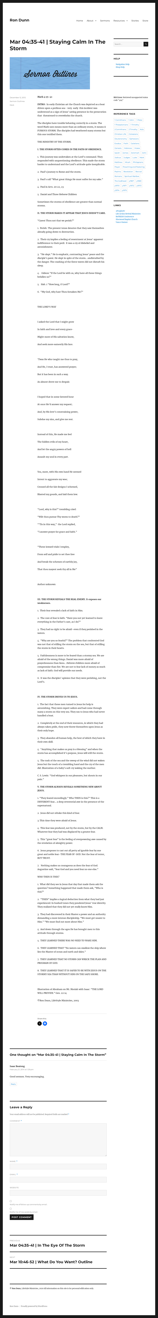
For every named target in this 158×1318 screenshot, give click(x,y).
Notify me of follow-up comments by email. (28, 1204)
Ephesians (134, 139)
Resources (119, 20)
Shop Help (120, 67)
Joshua (118, 157)
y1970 (117, 186)
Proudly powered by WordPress (34, 1306)
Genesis (118, 148)
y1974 (117, 190)
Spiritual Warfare (131, 176)
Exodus (118, 143)
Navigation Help (122, 64)
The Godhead (120, 181)
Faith (126, 143)
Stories (135, 20)
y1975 (124, 190)
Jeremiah (135, 153)
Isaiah (117, 153)
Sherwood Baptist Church (127, 219)
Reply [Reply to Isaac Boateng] (13, 1084)
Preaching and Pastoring (133, 167)
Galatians (135, 143)
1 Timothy (135, 125)
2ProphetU (120, 211)
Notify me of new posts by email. (24, 1212)
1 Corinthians (120, 120)
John (144, 153)
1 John (131, 120)
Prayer (117, 167)
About (90, 20)
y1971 (124, 186)
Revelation (128, 171)
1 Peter (139, 120)
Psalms (118, 171)
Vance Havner (122, 222)
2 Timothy (133, 129)
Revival (139, 171)
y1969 (138, 181)
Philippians (138, 162)
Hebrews (128, 148)
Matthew (118, 162)
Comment (16, 1121)
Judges (127, 157)
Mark (12, 105)
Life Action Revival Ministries (128, 214)
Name (14, 1161)
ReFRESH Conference (125, 216)
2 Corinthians (120, 129)
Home (79, 20)
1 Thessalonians (121, 125)
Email (14, 1174)
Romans (118, 176)
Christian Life (120, 134)
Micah (127, 162)
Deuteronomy (121, 139)
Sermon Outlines (17, 101)
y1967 (131, 181)
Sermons (105, 20)
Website (14, 1187)
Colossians (133, 134)
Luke (135, 157)
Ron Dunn (19, 20)
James (125, 153)
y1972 (131, 186)
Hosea (137, 148)
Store (145, 20)
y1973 (139, 186)
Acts (142, 129)
